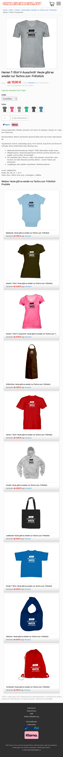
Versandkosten (31, 721)
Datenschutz (31, 711)
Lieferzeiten (31, 724)
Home (5, 10)
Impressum (31, 708)
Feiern (11, 10)
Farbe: (3, 104)
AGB (31, 713)
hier (50, 699)
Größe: (3, 95)
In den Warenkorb (19, 118)
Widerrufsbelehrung (31, 716)
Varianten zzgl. (15, 236)
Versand (31, 82)
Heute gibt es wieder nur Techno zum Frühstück (38, 10)
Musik (17, 10)
